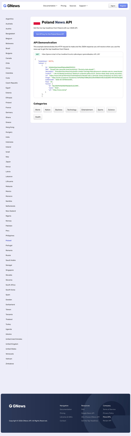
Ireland (8, 147)
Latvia (8, 172)
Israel (8, 152)
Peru (7, 231)
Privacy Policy (108, 413)
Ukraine (9, 334)
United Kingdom (12, 344)
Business (58, 110)
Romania (9, 250)
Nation (47, 110)
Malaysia (9, 186)
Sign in (113, 6)
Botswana (9, 43)
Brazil (8, 48)
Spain (8, 295)
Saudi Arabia (11, 260)
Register (123, 6)
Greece (8, 122)
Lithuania (9, 181)
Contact (63, 421)
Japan (8, 162)
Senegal (9, 265)
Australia (9, 24)
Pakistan (9, 226)
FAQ (82, 409)
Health (37, 117)
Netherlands (10, 206)
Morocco (9, 196)
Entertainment (87, 110)
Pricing (63, 6)
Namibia (9, 201)
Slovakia (9, 275)
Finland (8, 103)
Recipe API (107, 421)
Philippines (10, 236)
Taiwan (8, 309)
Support (83, 6)
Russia (8, 255)
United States (11, 349)
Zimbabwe (10, 364)
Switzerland (10, 305)
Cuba (8, 78)
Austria (8, 29)
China (8, 68)
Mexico (8, 191)
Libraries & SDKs (66, 417)
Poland (8, 241)
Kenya (8, 167)
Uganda (9, 329)
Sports (100, 110)
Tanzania (9, 314)
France (8, 107)
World (37, 110)
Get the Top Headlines (89, 421)
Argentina (9, 19)
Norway (9, 221)
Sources (73, 6)
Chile (8, 63)
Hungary (9, 132)
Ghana (8, 117)
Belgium (9, 39)
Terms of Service (109, 409)
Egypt (8, 88)
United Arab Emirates (14, 339)
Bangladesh (10, 34)
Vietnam (9, 359)
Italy (7, 157)
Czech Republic (12, 83)
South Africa (10, 285)
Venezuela (10, 354)
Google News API (87, 413)
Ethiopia (9, 98)
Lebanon (9, 176)
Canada (9, 58)
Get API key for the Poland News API (50, 34)
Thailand (9, 319)
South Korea (10, 290)
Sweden (9, 300)
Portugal (9, 245)
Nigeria (8, 216)
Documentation (50, 6)
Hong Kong (10, 127)
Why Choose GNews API (90, 417)
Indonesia (9, 142)
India (8, 137)
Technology (71, 110)
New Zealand (11, 211)
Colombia (9, 73)
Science (111, 110)
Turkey (8, 324)
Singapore (10, 270)
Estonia (8, 93)
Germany (9, 112)
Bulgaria (9, 53)
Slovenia (9, 280)
